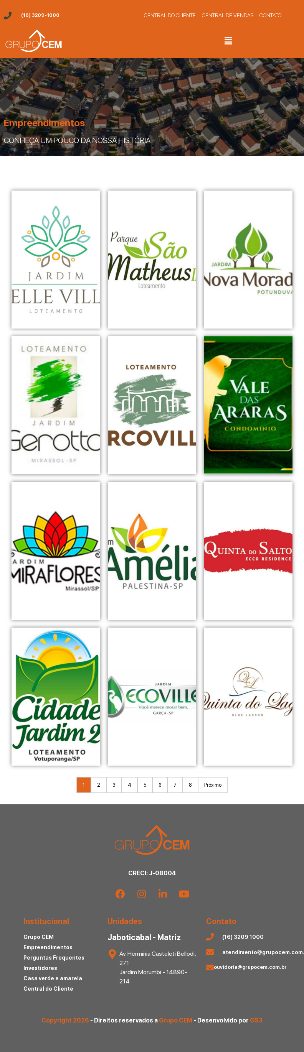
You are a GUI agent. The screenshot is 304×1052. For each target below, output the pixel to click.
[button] (228, 41)
